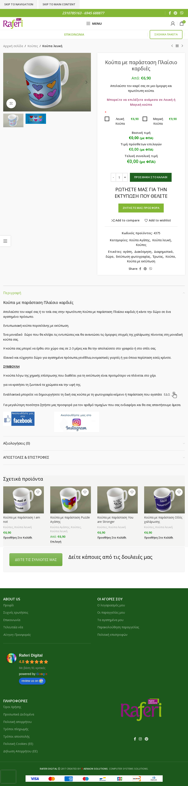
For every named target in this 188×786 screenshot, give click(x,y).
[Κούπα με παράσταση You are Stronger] (117, 499)
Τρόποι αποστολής (16, 736)
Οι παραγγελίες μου (111, 612)
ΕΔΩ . (170, 394)
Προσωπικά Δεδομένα (18, 714)
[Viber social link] (182, 13)
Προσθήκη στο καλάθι (150, 177)
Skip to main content (59, 4)
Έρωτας (158, 256)
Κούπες (32, 46)
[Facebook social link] (169, 13)
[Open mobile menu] (94, 23)
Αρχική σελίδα (13, 46)
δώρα (109, 256)
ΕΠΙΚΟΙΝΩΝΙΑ (74, 34)
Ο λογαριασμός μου (111, 605)
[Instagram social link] (140, 739)
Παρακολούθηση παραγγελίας (118, 627)
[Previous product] (172, 46)
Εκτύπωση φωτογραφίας (133, 256)
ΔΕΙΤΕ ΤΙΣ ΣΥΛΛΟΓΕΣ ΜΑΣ (36, 559)
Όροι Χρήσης (12, 707)
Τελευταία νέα (13, 627)
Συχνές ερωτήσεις (15, 612)
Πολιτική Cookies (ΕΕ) (18, 744)
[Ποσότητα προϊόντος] (119, 177)
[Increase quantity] (125, 177)
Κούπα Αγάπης (139, 240)
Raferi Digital (31, 655)
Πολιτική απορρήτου (17, 722)
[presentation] (8, 776)
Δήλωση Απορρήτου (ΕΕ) (20, 751)
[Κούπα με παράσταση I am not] (23, 499)
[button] (7, 82)
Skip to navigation (18, 4)
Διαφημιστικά (163, 252)
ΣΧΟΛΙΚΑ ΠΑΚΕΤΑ (166, 34)
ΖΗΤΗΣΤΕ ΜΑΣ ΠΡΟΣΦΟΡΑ (141, 208)
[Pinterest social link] (175, 13)
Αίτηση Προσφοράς (17, 635)
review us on (32, 681)
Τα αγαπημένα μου (110, 620)
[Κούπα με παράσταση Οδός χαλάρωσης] (164, 499)
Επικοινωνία (11, 620)
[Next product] (182, 46)
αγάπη (127, 252)
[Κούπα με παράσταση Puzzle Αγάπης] (70, 499)
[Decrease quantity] (113, 177)
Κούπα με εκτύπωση (141, 261)
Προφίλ (8, 605)
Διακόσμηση (142, 252)
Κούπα (170, 256)
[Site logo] (13, 23)
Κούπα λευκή (52, 46)
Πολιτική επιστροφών (112, 635)
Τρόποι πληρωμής (15, 729)
